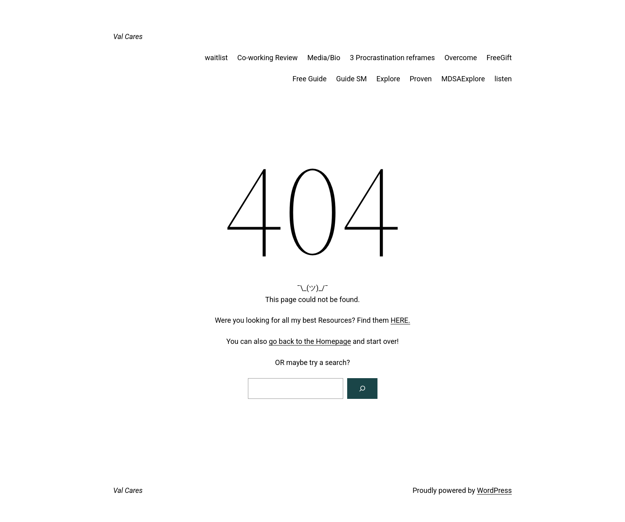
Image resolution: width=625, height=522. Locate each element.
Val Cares (128, 36)
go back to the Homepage (310, 341)
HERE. (400, 320)
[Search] (362, 388)
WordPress (494, 490)
